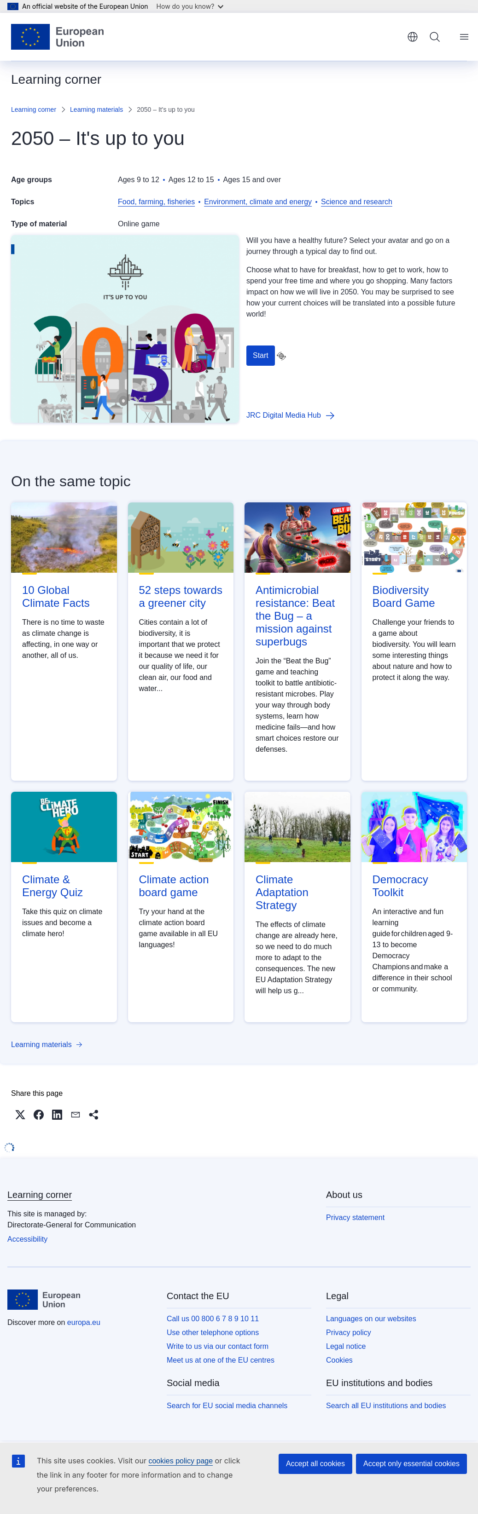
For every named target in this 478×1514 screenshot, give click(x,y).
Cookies (339, 1360)
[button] (20, 1114)
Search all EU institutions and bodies (386, 1406)
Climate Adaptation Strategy (282, 892)
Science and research (356, 202)
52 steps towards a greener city (180, 596)
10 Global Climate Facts (56, 596)
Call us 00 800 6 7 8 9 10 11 (213, 1319)
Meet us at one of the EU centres (220, 1360)
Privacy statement (355, 1217)
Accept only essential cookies (411, 1464)
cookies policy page (180, 1461)
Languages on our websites (371, 1319)
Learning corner (33, 109)
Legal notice (346, 1346)
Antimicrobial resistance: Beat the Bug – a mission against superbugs (295, 616)
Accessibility (27, 1239)
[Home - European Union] (57, 37)
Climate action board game (174, 885)
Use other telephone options (213, 1332)
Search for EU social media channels (227, 1406)
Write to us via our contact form (217, 1346)
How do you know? (190, 6)
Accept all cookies (315, 1464)
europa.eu (83, 1322)
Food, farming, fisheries (156, 202)
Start (260, 355)
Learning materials (96, 109)
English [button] (412, 36)
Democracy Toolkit (400, 885)
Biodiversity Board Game (404, 596)
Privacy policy (348, 1332)
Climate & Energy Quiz (52, 885)
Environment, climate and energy (258, 202)
